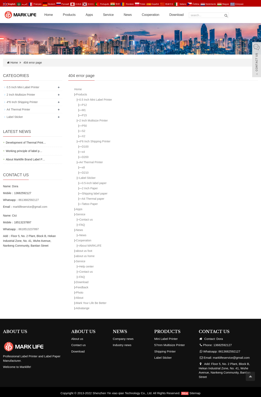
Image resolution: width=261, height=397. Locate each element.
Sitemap (194, 393)
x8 (83, 167)
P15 (84, 115)
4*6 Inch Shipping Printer (94, 141)
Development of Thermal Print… (26, 142)
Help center (86, 266)
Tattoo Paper (90, 204)
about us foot (84, 250)
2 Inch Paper (90, 188)
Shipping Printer (165, 351)
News (128, 14)
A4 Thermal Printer (91, 162)
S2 (83, 131)
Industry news (122, 345)
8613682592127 (28, 200)
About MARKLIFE (90, 245)
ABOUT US (83, 331)
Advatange (82, 308)
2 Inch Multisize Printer (93, 120)
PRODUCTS (167, 331)
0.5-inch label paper (94, 183)
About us (77, 338)
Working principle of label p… (24, 151)
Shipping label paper (95, 193)
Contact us (86, 219)
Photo (79, 292)
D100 (85, 146)
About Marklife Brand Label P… (25, 159)
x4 (83, 151)
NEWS (120, 331)
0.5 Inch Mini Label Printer (95, 99)
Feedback (82, 287)
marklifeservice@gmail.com (30, 206)
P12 (84, 104)
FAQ (82, 224)
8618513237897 (28, 229)
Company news (123, 338)
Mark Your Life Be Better (91, 303)
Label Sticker (87, 177)
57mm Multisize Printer (169, 345)
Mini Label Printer (166, 338)
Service (108, 14)
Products (69, 14)
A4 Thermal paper (93, 198)
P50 (84, 125)
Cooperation (150, 14)
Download (176, 14)
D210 (85, 172)
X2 (83, 136)
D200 (85, 157)
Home (48, 14)
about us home (85, 256)
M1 (84, 110)
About (79, 297)
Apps (89, 14)
